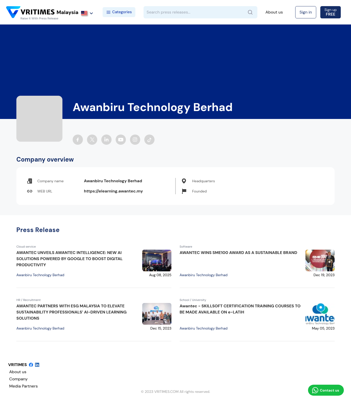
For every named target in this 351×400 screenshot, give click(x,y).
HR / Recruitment (28, 300)
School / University (193, 300)
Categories (119, 12)
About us (274, 12)
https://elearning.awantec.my (113, 191)
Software (186, 247)
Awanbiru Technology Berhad (40, 275)
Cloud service (26, 247)
